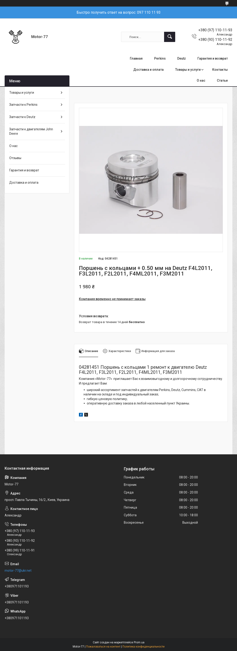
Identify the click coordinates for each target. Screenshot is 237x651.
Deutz (181, 58)
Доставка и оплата (148, 69)
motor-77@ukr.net (18, 570)
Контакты (220, 69)
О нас (201, 80)
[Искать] (169, 37)
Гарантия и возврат (212, 58)
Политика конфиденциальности (143, 646)
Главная (136, 58)
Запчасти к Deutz (22, 117)
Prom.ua (139, 642)
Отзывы (15, 158)
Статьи (222, 80)
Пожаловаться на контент (103, 646)
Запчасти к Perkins (23, 104)
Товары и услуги (188, 69)
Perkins (160, 58)
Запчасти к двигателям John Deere (31, 131)
